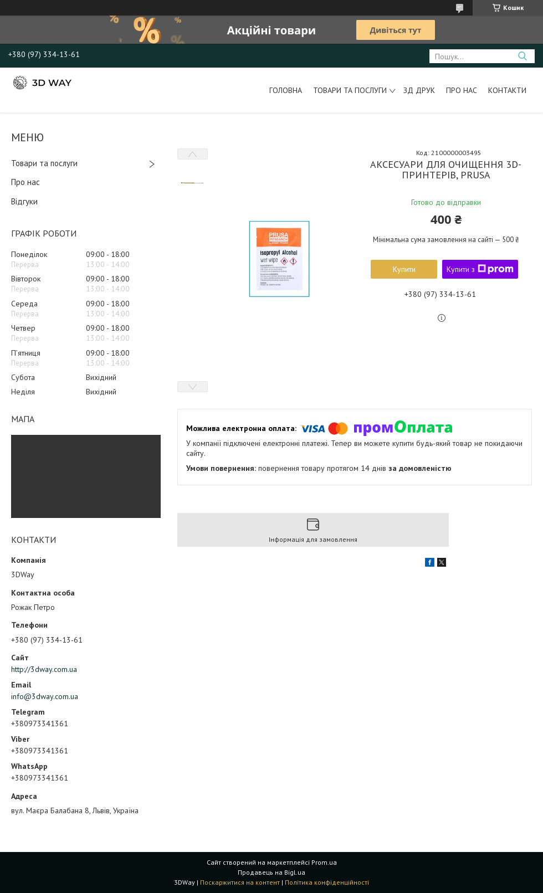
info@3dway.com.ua (44, 696)
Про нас (461, 90)
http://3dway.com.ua (44, 669)
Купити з (480, 269)
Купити (404, 269)
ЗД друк (419, 90)
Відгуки (24, 201)
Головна (285, 90)
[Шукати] (522, 56)
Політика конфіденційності (327, 882)
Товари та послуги (350, 90)
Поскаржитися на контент (240, 882)
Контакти (507, 90)
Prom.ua (324, 862)
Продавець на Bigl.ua (271, 872)
